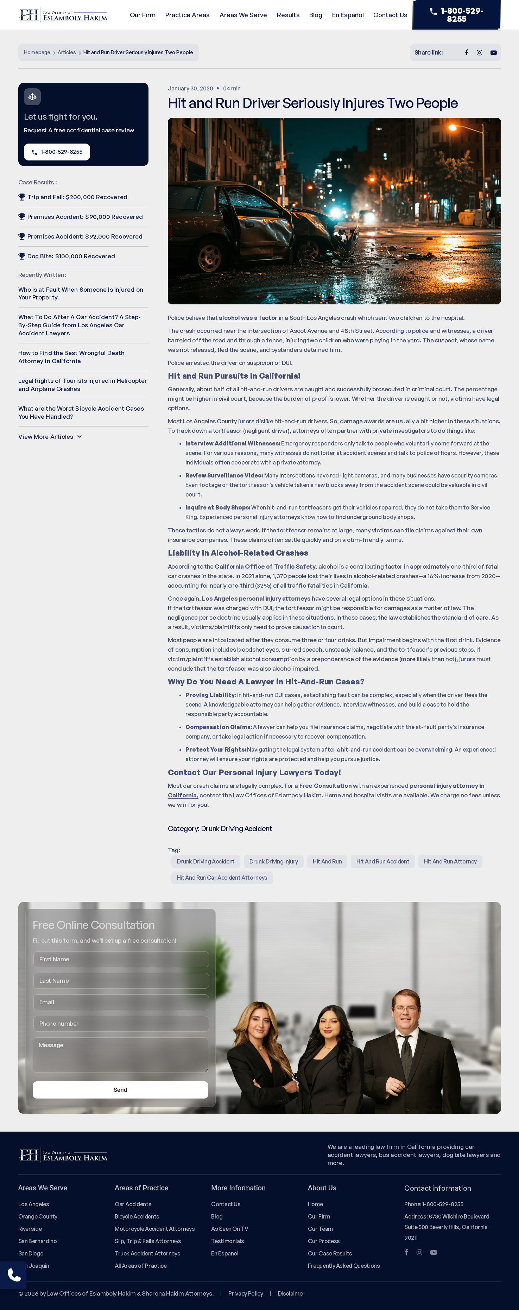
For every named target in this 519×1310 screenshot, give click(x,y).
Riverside (30, 1228)
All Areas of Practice (141, 1265)
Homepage (37, 52)
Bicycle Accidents (137, 1216)
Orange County (37, 1216)
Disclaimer (291, 1293)
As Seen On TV (229, 1228)
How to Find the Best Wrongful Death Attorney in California (71, 357)
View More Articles (50, 436)
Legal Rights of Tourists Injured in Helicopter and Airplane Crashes (82, 384)
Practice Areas (187, 15)
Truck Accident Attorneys (148, 1253)
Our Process (324, 1241)
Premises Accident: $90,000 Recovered (80, 216)
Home (315, 1204)
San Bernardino (37, 1241)
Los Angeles (33, 1204)
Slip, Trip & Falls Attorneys (148, 1241)
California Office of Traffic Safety (265, 566)
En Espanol (224, 1253)
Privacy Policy (245, 1293)
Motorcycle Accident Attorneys (155, 1228)
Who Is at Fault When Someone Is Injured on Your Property (80, 293)
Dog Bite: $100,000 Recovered (66, 256)
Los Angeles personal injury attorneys (256, 598)
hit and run (327, 861)
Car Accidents (133, 1204)
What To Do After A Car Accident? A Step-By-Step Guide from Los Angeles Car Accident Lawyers (79, 325)
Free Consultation (325, 785)
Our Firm (143, 15)
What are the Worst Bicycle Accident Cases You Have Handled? (81, 412)
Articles (67, 52)
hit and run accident (382, 861)
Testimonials (227, 1241)
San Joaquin (33, 1265)
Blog (315, 15)
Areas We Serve (243, 15)
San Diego (31, 1253)
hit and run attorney (450, 861)
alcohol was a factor (248, 317)
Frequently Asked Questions (344, 1265)
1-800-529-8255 (456, 15)
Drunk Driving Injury (273, 861)
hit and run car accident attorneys (222, 877)
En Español (347, 15)
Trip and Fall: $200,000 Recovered (72, 197)
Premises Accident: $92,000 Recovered (80, 236)
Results (288, 15)
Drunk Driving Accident (236, 828)
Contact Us (390, 15)
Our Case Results (330, 1253)
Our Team (320, 1228)
